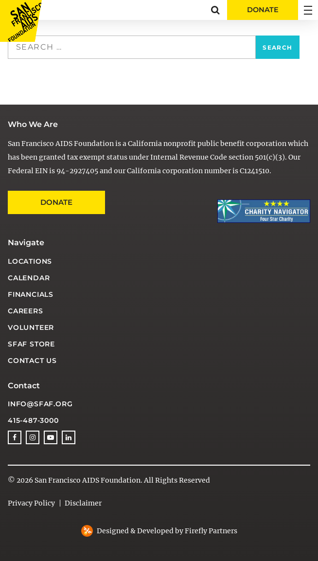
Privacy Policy (31, 503)
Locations (30, 261)
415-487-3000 (33, 420)
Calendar (29, 277)
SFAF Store (31, 344)
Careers (25, 311)
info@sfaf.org (40, 403)
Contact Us (32, 360)
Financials (30, 294)
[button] (215, 10)
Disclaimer (83, 503)
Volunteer (31, 327)
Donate (56, 202)
